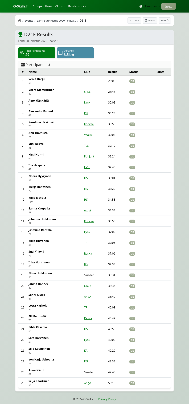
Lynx (87, 102)
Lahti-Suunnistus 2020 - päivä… (56, 20)
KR (86, 350)
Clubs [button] (59, 6)
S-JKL (87, 92)
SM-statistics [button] (76, 6)
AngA (87, 210)
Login (168, 6)
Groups (38, 6)
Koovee (89, 124)
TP (85, 81)
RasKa (88, 253)
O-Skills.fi (20, 6)
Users (48, 6)
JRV (86, 189)
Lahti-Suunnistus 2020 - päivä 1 (38, 41)
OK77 (87, 286)
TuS (86, 146)
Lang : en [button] (151, 6)
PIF (86, 113)
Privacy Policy (107, 399)
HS (86, 178)
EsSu (87, 167)
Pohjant (89, 156)
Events (29, 20)
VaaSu (88, 135)
